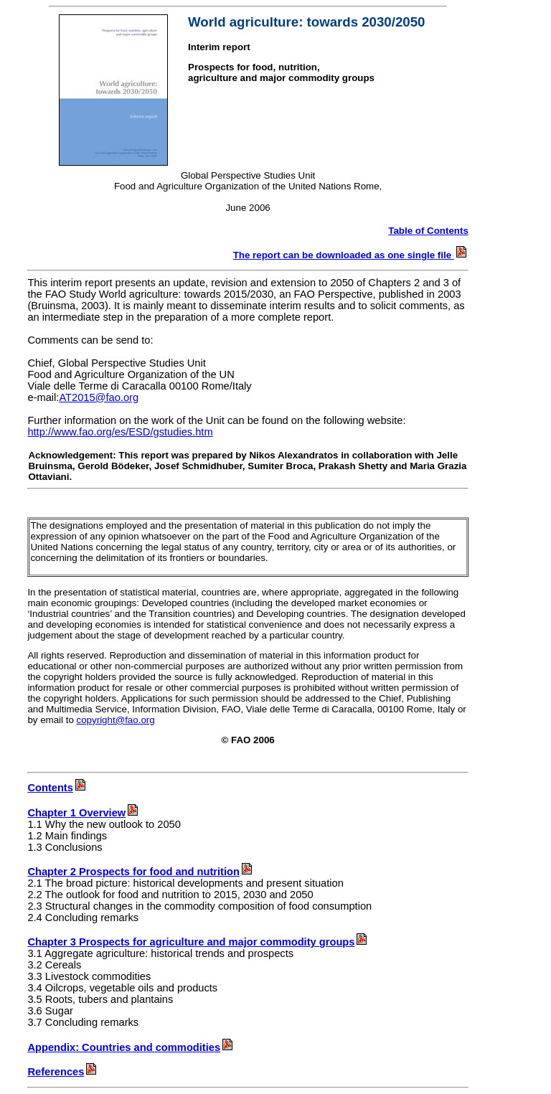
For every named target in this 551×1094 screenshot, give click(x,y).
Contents (57, 787)
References (62, 1072)
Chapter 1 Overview (83, 813)
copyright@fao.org (116, 720)
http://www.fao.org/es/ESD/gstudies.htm (119, 432)
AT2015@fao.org (98, 397)
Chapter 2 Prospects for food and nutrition (133, 871)
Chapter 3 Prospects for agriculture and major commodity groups (190, 942)
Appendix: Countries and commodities (131, 1047)
